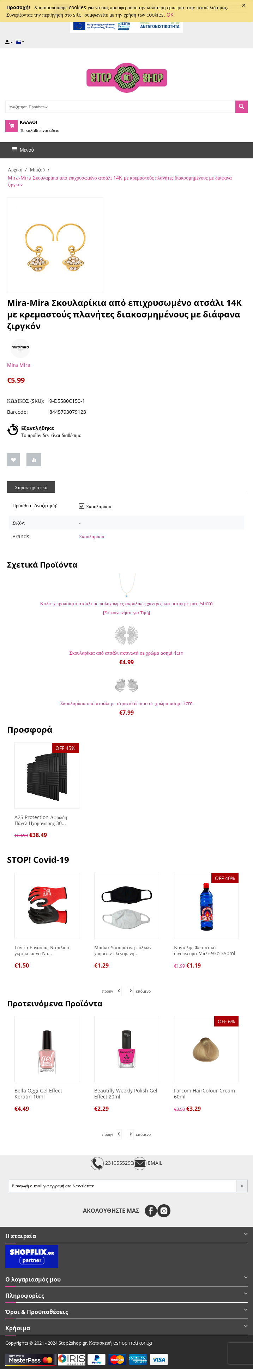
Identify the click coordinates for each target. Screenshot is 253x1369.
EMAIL (147, 1163)
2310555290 (112, 1163)
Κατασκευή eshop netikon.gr (121, 1342)
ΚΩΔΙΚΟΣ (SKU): (25, 401)
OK (170, 14)
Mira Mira (18, 365)
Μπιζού (37, 169)
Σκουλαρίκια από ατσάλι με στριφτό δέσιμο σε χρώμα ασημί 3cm (126, 703)
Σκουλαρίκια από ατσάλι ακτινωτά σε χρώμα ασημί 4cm (127, 652)
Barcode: (17, 411)
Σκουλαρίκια (91, 536)
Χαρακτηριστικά (31, 487)
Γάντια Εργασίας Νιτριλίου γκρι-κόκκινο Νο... (41, 951)
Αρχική (15, 169)
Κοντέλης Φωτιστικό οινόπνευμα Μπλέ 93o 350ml (204, 951)
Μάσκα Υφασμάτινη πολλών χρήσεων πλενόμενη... (122, 951)
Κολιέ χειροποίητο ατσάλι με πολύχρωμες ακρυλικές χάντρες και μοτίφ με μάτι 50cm (126, 603)
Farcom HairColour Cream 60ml (204, 1094)
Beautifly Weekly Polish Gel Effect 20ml (125, 1094)
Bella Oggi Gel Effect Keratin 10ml (38, 1094)
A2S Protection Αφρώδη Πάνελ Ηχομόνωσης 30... (40, 820)
